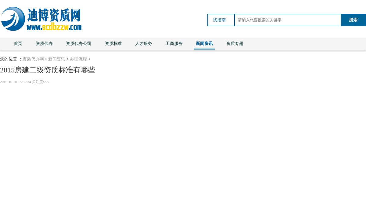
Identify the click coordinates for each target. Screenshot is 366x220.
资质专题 (234, 43)
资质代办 (44, 43)
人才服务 (143, 43)
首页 (18, 43)
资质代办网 (33, 59)
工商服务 (174, 43)
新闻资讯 (204, 43)
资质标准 (113, 43)
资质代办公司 (79, 43)
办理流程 (78, 59)
